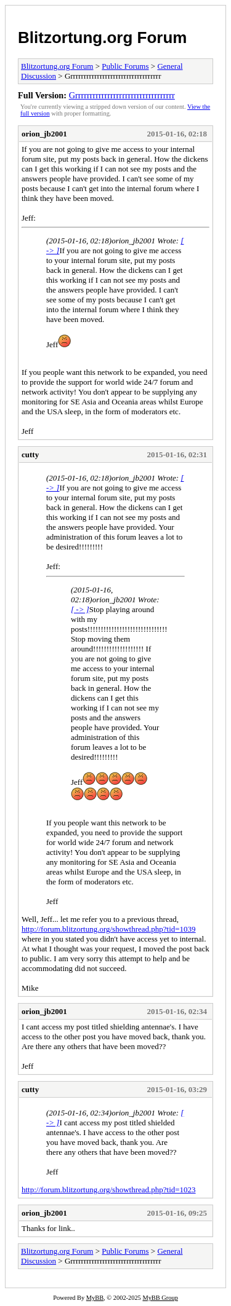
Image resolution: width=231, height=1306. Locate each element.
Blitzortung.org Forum (102, 37)
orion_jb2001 (44, 133)
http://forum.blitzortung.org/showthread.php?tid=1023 (109, 1189)
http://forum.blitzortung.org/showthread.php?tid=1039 (109, 929)
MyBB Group (159, 1297)
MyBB (94, 1297)
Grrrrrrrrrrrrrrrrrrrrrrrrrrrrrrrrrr (122, 95)
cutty (30, 454)
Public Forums (125, 66)
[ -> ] (80, 609)
